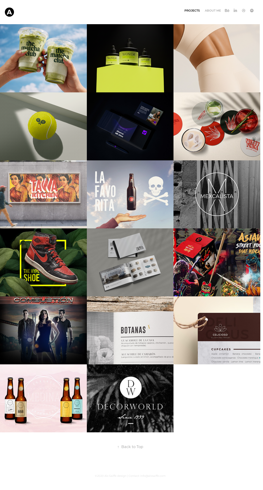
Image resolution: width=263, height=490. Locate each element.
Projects (192, 10)
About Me (213, 10)
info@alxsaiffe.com (153, 475)
